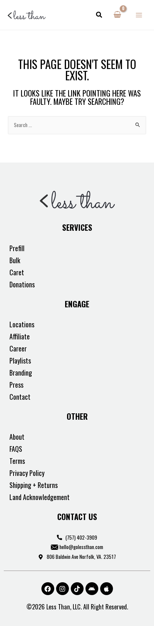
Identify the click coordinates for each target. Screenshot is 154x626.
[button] (99, 15)
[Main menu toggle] (139, 15)
